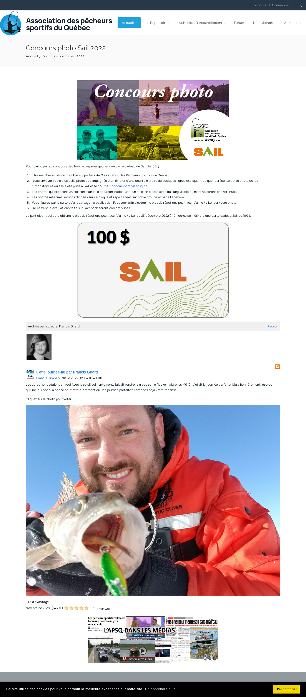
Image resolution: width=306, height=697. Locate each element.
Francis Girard (46, 378)
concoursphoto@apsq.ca (129, 186)
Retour (273, 326)
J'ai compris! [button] (286, 689)
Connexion (280, 5)
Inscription (260, 5)
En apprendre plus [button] (160, 689)
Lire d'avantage (37, 602)
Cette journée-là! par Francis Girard (67, 372)
